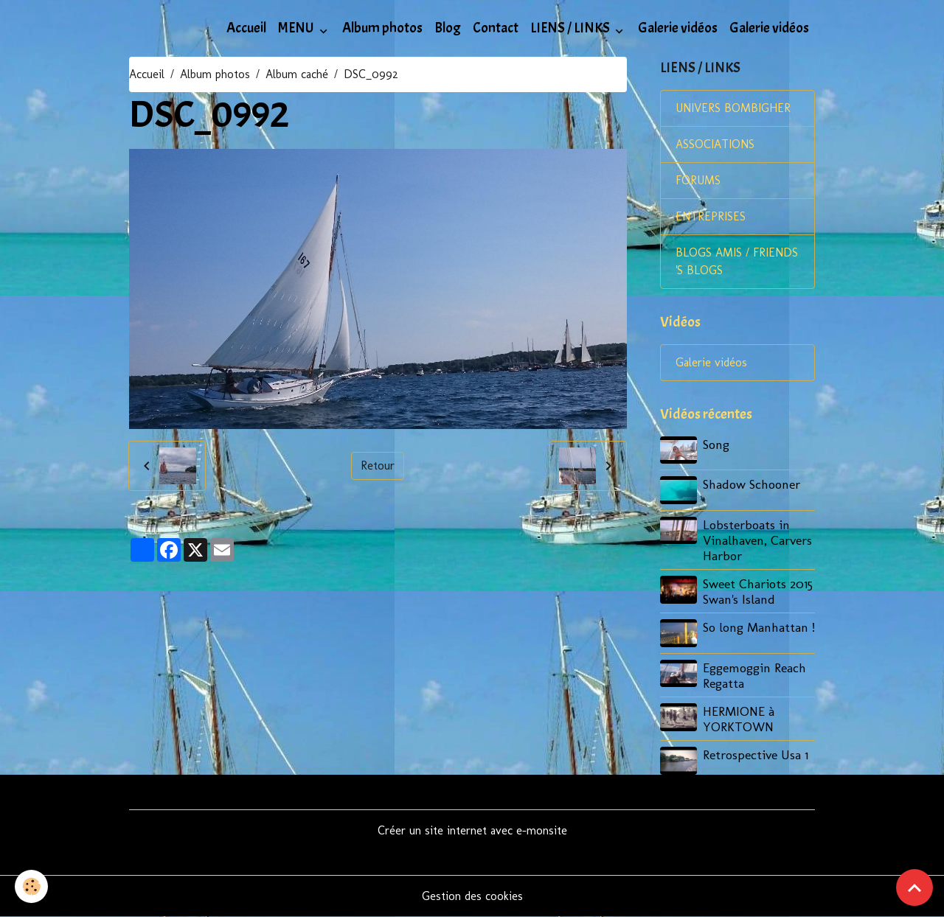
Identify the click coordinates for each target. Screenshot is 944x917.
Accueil (246, 28)
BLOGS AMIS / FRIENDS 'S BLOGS (737, 261)
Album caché (297, 74)
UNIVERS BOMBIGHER (733, 108)
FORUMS (698, 180)
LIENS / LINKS (571, 28)
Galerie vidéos (678, 28)
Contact (495, 28)
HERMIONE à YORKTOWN (738, 718)
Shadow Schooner (751, 484)
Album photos (382, 28)
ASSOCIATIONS (715, 144)
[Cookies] (31, 886)
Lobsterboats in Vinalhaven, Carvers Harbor (757, 540)
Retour (378, 465)
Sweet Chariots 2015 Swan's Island (758, 591)
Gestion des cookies (472, 896)
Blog (447, 28)
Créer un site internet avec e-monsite (472, 830)
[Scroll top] (914, 887)
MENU (297, 28)
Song (716, 444)
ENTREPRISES (711, 216)
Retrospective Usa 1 (755, 754)
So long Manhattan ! (759, 627)
